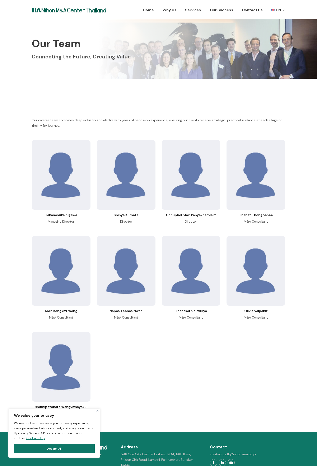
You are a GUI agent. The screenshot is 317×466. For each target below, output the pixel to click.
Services (193, 10)
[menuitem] (278, 10)
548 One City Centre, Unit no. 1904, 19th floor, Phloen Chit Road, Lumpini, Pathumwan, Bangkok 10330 (157, 433)
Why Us (169, 10)
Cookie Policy (35, 438)
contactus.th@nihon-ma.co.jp (233, 428)
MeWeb (211, 460)
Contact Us (252, 10)
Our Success (221, 10)
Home (148, 10)
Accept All (54, 449)
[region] (54, 433)
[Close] (97, 411)
